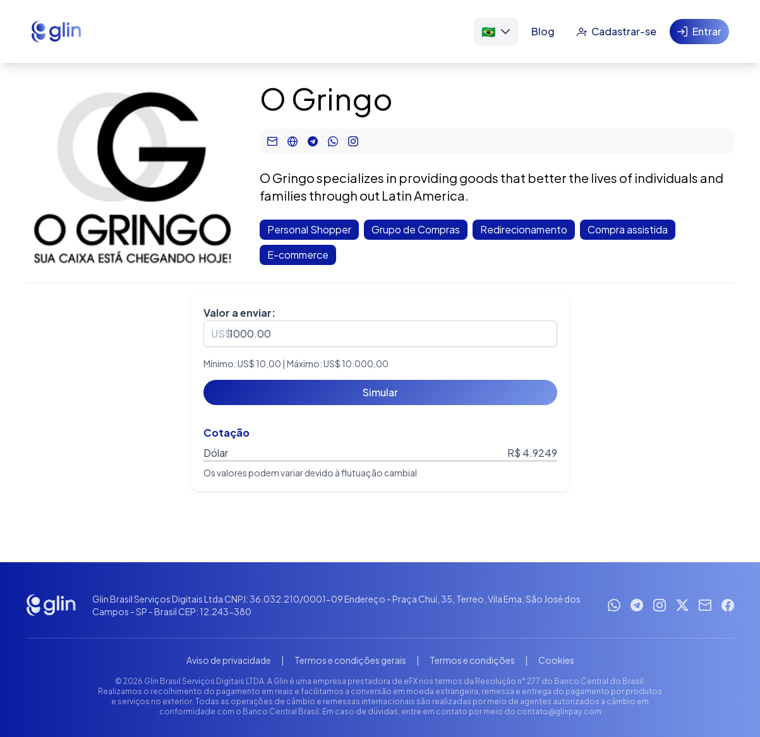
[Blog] (543, 31)
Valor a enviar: (239, 312)
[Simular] (380, 392)
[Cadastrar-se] (616, 31)
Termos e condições (472, 660)
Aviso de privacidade (228, 660)
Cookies (556, 660)
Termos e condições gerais (350, 660)
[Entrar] (699, 31)
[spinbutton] (380, 334)
